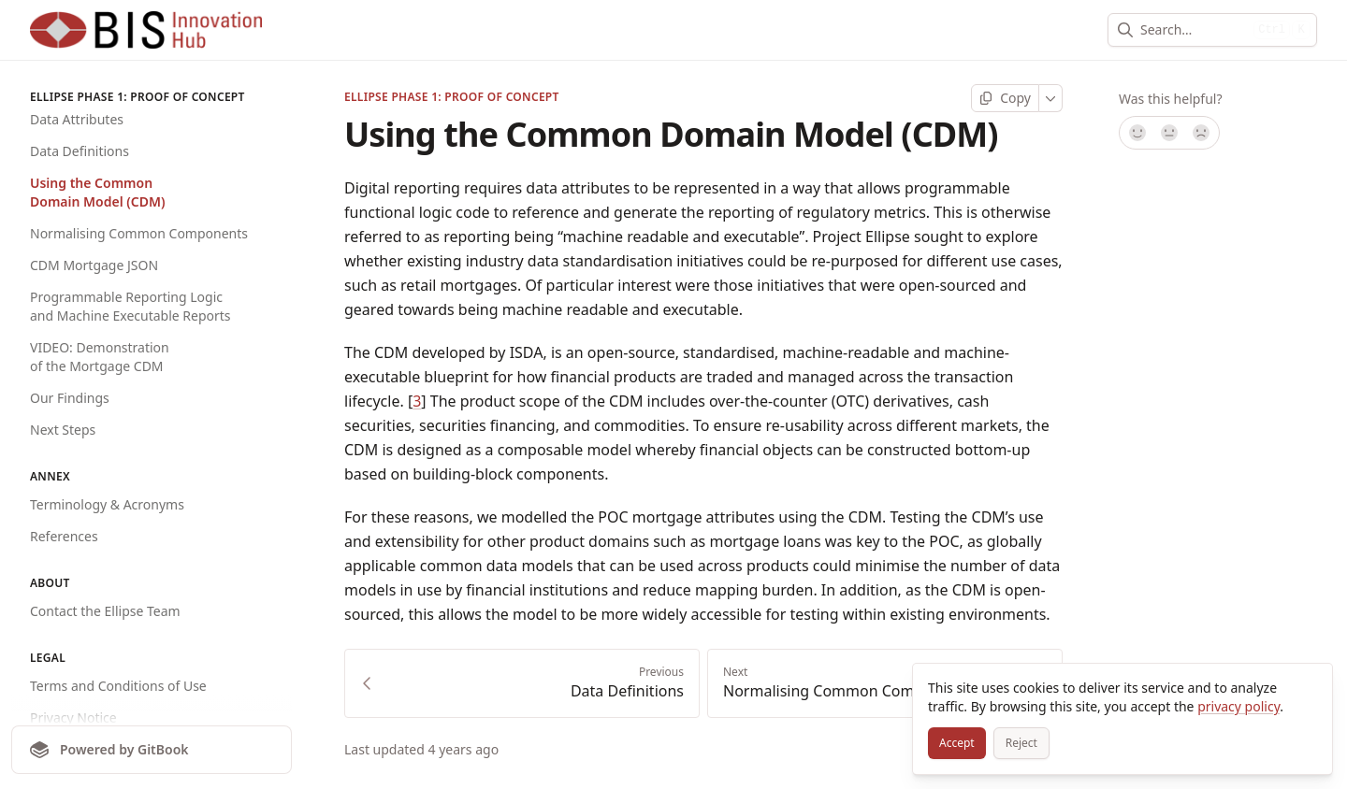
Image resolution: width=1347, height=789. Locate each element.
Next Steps (62, 429)
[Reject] (1021, 743)
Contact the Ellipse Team (105, 611)
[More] (1051, 98)
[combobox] (1193, 30)
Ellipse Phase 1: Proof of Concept (451, 97)
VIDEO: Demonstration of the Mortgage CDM (99, 356)
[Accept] (957, 743)
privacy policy (1238, 706)
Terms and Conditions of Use (118, 686)
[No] (1202, 133)
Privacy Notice (73, 717)
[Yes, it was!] (1136, 133)
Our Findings (69, 398)
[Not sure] (1169, 133)
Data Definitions (79, 151)
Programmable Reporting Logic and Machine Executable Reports (130, 306)
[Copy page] (1005, 98)
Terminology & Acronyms (107, 504)
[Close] (1310, 686)
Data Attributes (76, 119)
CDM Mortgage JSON (94, 265)
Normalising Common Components (139, 233)
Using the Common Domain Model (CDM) (98, 192)
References (64, 536)
